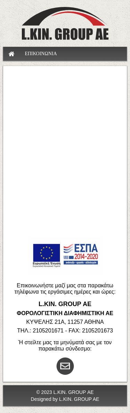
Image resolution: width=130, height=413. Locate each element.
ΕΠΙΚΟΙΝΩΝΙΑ (41, 53)
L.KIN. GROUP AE (79, 399)
